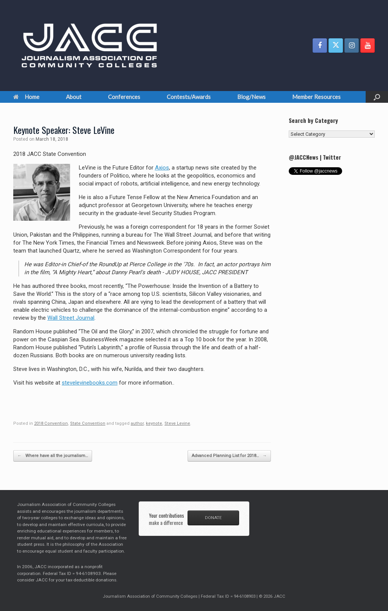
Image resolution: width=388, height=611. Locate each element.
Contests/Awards (189, 96)
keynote (154, 423)
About (73, 96)
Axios (162, 167)
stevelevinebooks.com (89, 382)
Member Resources (316, 96)
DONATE (213, 517)
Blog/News (251, 96)
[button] (377, 97)
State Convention (87, 423)
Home (26, 96)
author (137, 423)
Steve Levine (177, 423)
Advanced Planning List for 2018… (229, 456)
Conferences (124, 96)
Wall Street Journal (70, 317)
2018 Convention (51, 423)
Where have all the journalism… (52, 456)
